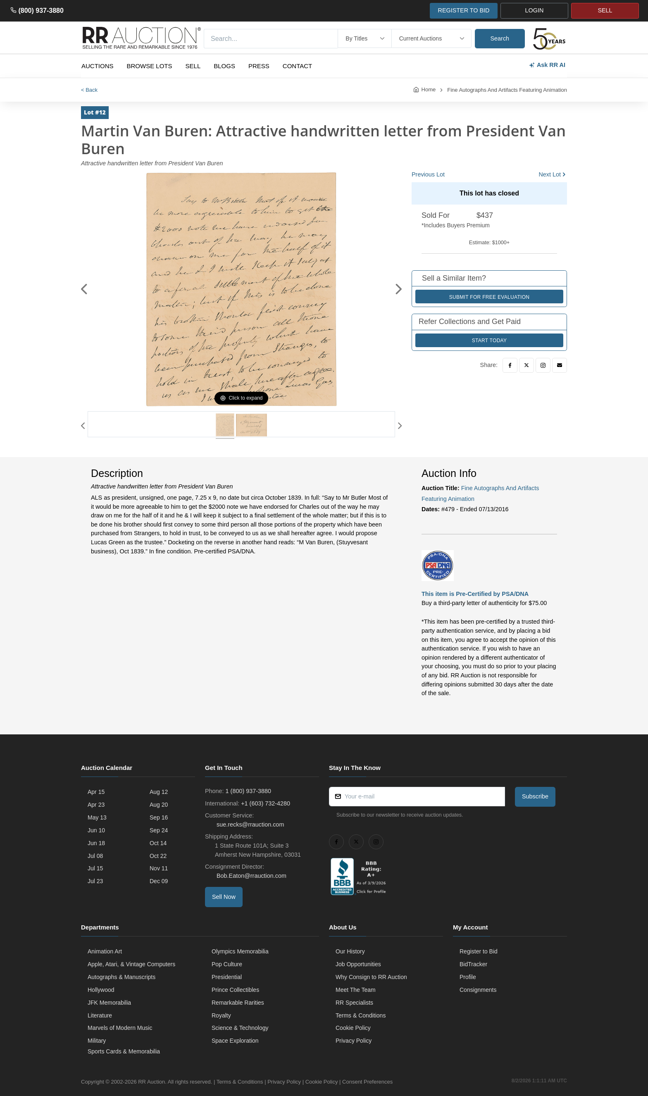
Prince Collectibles (235, 989)
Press (258, 65)
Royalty (221, 1015)
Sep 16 (159, 817)
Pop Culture (227, 964)
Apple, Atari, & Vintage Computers (131, 964)
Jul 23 (95, 881)
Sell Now (224, 896)
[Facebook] (510, 365)
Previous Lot (428, 174)
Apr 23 (96, 804)
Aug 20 (159, 804)
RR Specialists (354, 1002)
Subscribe (535, 796)
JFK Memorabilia (109, 1002)
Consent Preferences (367, 1082)
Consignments (478, 989)
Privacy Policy (354, 1040)
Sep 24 (159, 830)
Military (97, 1040)
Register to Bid (479, 951)
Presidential (227, 977)
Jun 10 (96, 830)
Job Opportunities (358, 964)
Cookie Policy (353, 1028)
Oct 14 (158, 843)
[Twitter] (526, 365)
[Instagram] (543, 365)
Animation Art (105, 951)
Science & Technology (240, 1028)
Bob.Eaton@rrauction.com (250, 875)
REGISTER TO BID (463, 10)
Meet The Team (356, 989)
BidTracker (473, 964)
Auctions (97, 65)
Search (500, 38)
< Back (89, 90)
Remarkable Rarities (238, 1002)
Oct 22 (158, 856)
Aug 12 (159, 792)
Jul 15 (95, 868)
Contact (297, 65)
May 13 (97, 817)
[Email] (559, 365)
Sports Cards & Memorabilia (124, 1051)
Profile (468, 977)
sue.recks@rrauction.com (249, 824)
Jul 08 (95, 856)
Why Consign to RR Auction (371, 977)
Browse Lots (149, 65)
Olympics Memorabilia (240, 951)
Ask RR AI (547, 65)
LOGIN (534, 10)
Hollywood (101, 989)
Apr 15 (96, 792)
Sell (193, 65)
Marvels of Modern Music (120, 1028)
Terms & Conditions (361, 1015)
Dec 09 (159, 881)
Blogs (224, 65)
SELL (605, 10)
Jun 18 (96, 843)
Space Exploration (235, 1040)
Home (429, 89)
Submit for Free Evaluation (489, 297)
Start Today (489, 340)
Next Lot (549, 174)
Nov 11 (159, 868)
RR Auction (151, 1082)
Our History (350, 951)
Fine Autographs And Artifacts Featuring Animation (507, 90)
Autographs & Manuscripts (121, 977)
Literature (100, 1015)
